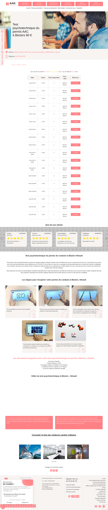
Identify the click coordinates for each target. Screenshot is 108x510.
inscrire (99, 262)
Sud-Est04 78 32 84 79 (82, 4)
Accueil (28, 8)
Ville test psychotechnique (99, 484)
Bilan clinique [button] (61, 8)
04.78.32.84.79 (40, 264)
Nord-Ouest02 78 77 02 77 (25, 4)
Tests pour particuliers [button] (37, 8)
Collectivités (103, 491)
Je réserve (75, 83)
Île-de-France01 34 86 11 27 (53, 4)
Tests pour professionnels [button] (50, 8)
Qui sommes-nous (101, 494)
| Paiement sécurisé (70, 492)
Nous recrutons (102, 496)
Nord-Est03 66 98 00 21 (39, 4)
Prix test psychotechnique (99, 482)
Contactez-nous (102, 493)
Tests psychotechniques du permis (97, 480)
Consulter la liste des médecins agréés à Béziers (54, 435)
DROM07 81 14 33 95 (96, 4)
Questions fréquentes (100, 498)
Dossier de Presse (101, 500)
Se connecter (102, 502)
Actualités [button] (79, 8)
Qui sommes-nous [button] (70, 8)
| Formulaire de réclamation (72, 489)
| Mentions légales (70, 485)
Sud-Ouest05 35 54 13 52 (68, 4)
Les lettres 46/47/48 (101, 489)
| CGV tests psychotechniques (73, 487)
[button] (2, 238)
